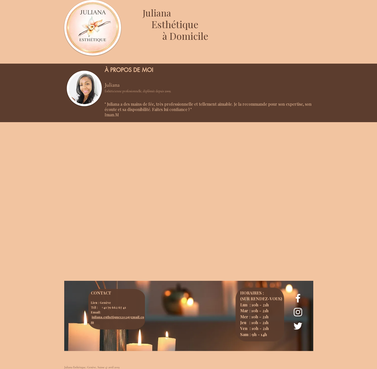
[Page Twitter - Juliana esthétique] (298, 326)
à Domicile (185, 35)
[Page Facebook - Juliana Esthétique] (298, 298)
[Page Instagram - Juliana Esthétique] (298, 312)
